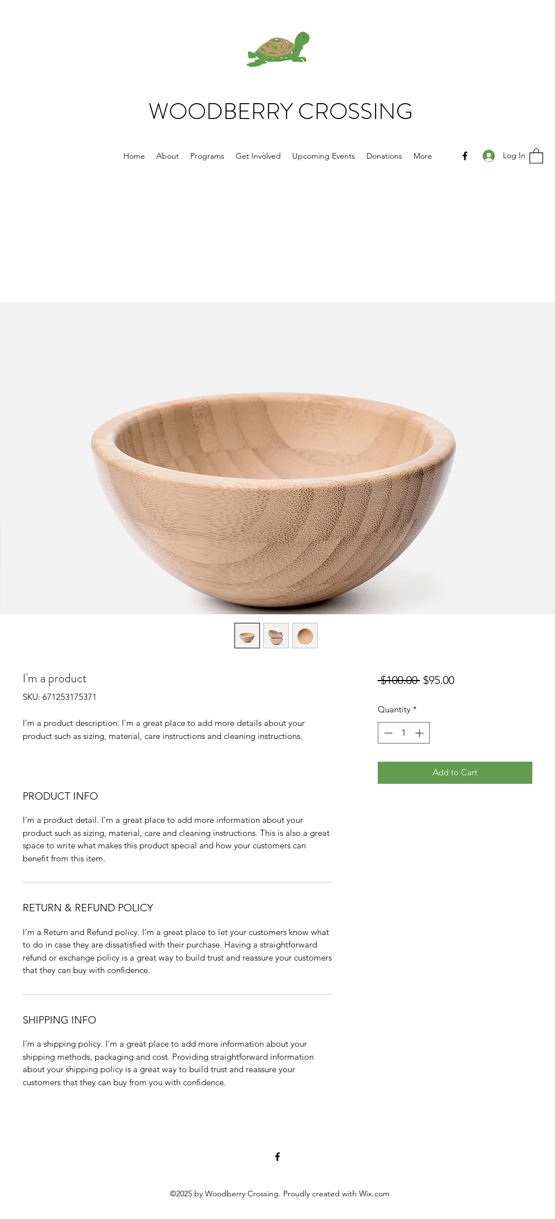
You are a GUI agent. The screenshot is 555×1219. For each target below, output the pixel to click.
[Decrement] (387, 733)
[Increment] (420, 733)
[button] (536, 155)
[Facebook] (465, 156)
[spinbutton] (403, 733)
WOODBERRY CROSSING (280, 111)
